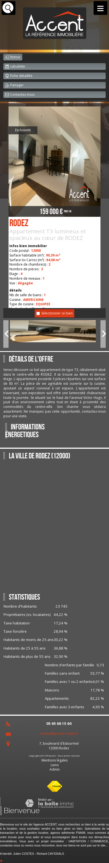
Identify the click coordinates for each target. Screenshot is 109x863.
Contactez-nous (20, 95)
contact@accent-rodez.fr (59, 733)
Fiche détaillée (18, 76)
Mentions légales (55, 760)
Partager (14, 85)
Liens (55, 765)
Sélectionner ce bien (57, 313)
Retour (13, 57)
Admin (55, 769)
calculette (15, 67)
